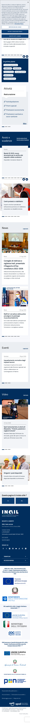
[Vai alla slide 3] (9, 126)
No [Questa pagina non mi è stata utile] (22, 501)
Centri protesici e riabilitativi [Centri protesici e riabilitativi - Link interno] (13, 201)
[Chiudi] (28, 2)
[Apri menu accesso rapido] (15, 560)
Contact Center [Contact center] (6, 530)
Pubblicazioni (7, 68)
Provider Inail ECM (20, 72)
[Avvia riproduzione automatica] (24, 56)
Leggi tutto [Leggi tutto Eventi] (25, 348)
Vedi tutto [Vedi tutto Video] (25, 395)
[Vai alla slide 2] (6, 126)
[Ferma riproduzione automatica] (27, 56)
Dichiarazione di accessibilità (18, 694)
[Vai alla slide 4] (12, 216)
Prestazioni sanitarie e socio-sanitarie (14, 115)
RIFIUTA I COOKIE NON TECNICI (15, 31)
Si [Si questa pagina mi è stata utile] (8, 501)
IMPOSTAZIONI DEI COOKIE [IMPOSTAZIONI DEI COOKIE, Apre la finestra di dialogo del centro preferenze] (15, 27)
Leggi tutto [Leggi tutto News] (25, 228)
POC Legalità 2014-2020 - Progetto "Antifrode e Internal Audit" (15, 607)
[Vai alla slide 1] (3, 126)
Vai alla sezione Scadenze (23, 140)
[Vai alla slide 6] (18, 216)
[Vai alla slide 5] (15, 216)
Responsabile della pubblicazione (9, 691)
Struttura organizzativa (10, 65)
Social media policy (23, 714)
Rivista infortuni (8, 72)
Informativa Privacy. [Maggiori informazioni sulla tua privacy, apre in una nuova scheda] (19, 24)
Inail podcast (17, 68)
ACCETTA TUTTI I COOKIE (15, 36)
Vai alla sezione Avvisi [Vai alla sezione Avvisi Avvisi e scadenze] (22, 138)
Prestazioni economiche (15, 110)
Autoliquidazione (12, 101)
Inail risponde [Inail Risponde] (5, 537)
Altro (24, 123)
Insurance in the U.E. (9, 79)
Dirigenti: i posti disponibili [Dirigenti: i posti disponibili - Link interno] (13, 473)
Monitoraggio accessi (7, 698)
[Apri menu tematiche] (15, 556)
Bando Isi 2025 (8, 75)
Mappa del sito (17, 698)
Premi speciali (11, 105)
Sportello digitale (6, 540)
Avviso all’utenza (6, 694)
